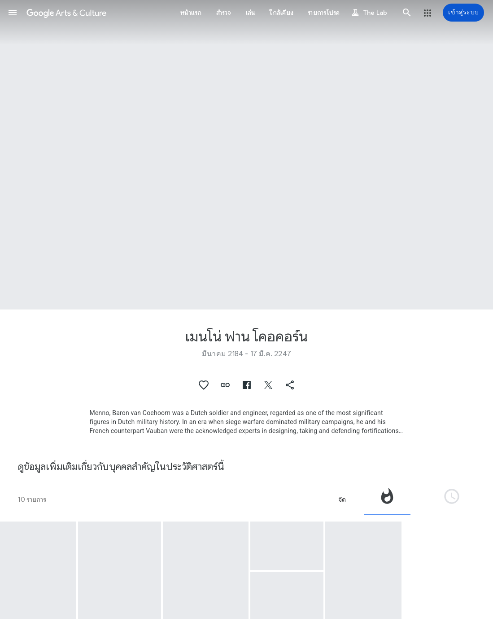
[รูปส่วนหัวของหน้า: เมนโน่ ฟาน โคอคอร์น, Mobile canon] (246, 155)
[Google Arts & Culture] (66, 12)
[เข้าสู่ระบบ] (463, 13)
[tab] (387, 499)
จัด (342, 499)
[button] (12, 12)
